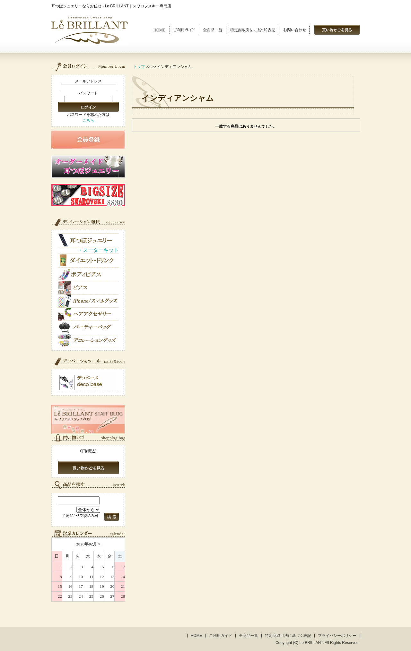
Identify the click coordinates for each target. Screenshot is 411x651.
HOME (196, 635)
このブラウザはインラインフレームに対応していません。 (88, 569)
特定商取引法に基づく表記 (288, 635)
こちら (88, 120)
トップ (139, 66)
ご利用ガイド (220, 635)
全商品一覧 (248, 635)
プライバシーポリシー (337, 635)
